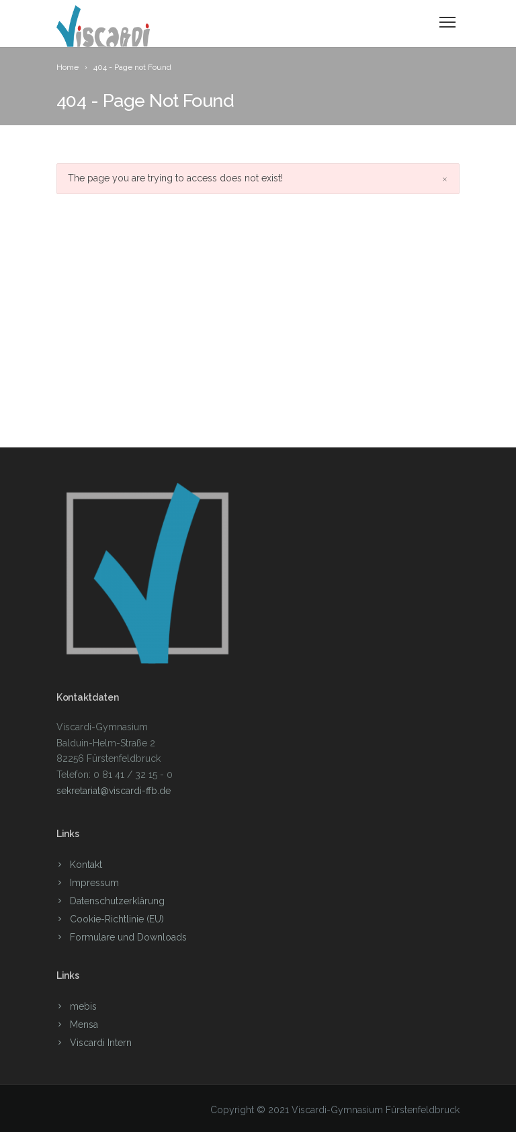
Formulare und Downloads (128, 937)
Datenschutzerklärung (117, 901)
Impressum (94, 882)
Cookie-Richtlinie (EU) (117, 919)
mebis (83, 1006)
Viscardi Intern (101, 1042)
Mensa (84, 1024)
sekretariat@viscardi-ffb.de (113, 790)
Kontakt (86, 864)
